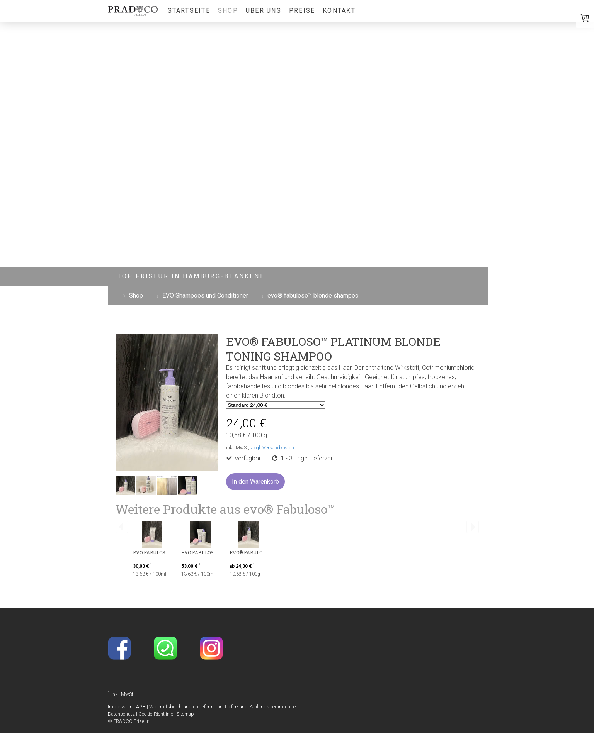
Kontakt (339, 10)
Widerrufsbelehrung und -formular (185, 706)
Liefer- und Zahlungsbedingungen (261, 706)
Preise (302, 10)
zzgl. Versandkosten (272, 447)
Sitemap (185, 714)
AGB (141, 706)
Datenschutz (121, 714)
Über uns (263, 10)
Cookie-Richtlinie (155, 714)
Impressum (120, 706)
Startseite (189, 10)
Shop (228, 10)
